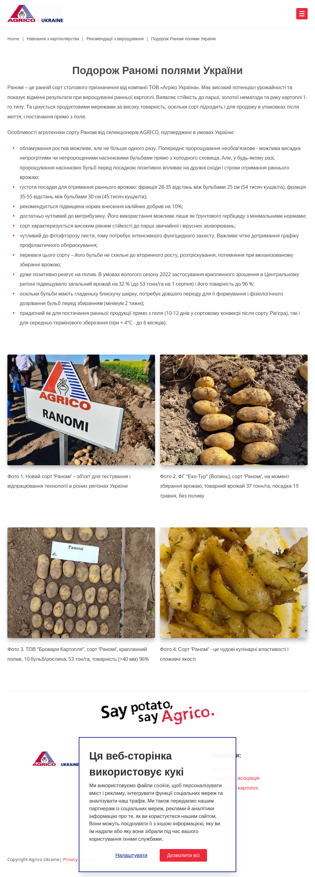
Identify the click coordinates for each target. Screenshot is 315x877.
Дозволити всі (183, 855)
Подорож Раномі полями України (183, 39)
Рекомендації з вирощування (115, 39)
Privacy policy (77, 859)
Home (13, 39)
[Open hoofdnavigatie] (302, 13)
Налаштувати (131, 855)
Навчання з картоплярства (53, 39)
